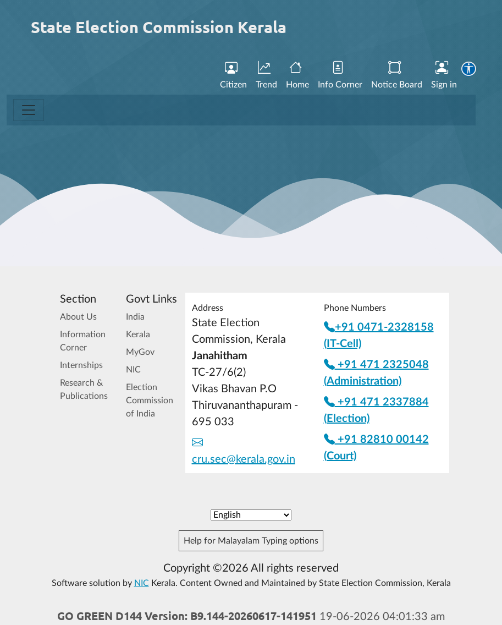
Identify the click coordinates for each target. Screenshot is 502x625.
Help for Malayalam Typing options (251, 540)
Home (297, 75)
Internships (81, 365)
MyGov (140, 352)
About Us (78, 316)
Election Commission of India (149, 400)
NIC (133, 369)
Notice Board (396, 75)
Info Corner (340, 75)
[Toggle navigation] (28, 110)
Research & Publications (84, 390)
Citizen (233, 75)
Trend (266, 75)
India (135, 316)
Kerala (138, 334)
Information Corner (83, 341)
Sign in (444, 75)
